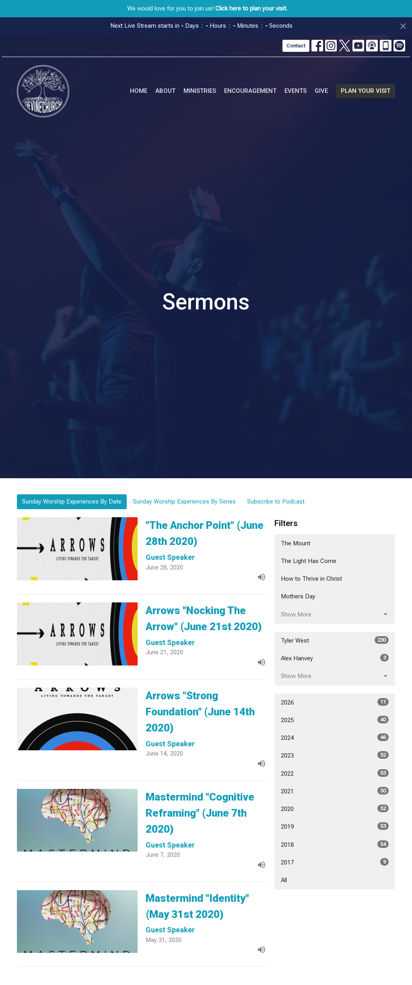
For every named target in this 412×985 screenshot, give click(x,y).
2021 (335, 791)
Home (138, 90)
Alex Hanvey (335, 658)
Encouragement (250, 90)
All (284, 880)
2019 (335, 826)
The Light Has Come (308, 561)
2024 (335, 737)
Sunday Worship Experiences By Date (72, 501)
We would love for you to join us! (207, 8)
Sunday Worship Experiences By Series (184, 501)
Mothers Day (298, 596)
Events (295, 90)
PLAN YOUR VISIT (365, 90)
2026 (335, 702)
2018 (335, 844)
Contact (295, 46)
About (165, 90)
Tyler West (335, 640)
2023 (335, 755)
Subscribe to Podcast (276, 501)
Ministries (199, 90)
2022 (335, 773)
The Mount (295, 543)
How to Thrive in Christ (311, 578)
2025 (335, 720)
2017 (335, 862)
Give (321, 90)
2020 (335, 809)
